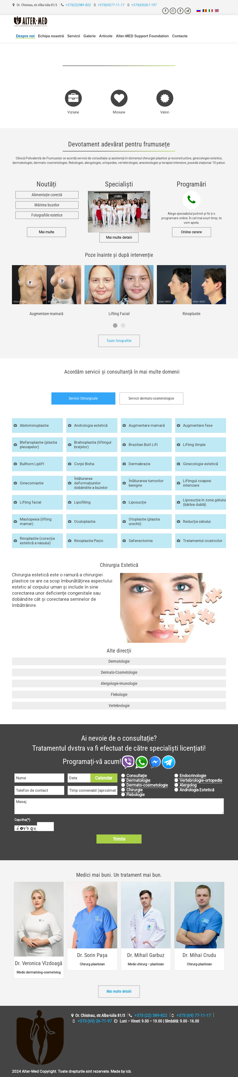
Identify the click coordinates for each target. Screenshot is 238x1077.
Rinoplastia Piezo (88, 540)
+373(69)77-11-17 (111, 5)
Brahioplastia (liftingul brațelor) (92, 444)
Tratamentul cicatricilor (202, 540)
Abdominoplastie (34, 425)
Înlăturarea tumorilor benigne (146, 483)
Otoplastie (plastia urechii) (144, 521)
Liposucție (137, 502)
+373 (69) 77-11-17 (193, 1015)
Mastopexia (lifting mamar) (36, 521)
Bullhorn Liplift (32, 464)
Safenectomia (141, 540)
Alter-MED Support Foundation (142, 36)
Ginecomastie (31, 483)
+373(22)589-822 (78, 5)
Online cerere (191, 232)
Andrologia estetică (91, 425)
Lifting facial (30, 502)
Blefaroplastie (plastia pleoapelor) (38, 444)
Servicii (73, 36)
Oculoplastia (84, 521)
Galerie (89, 36)
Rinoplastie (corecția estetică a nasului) (37, 540)
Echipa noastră (51, 36)
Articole (106, 36)
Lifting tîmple (194, 444)
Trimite (119, 839)
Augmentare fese (198, 425)
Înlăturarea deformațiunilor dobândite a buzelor (91, 483)
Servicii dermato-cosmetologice (151, 398)
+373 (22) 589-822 (150, 1015)
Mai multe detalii (119, 237)
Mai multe (46, 232)
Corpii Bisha (84, 464)
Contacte (180, 36)
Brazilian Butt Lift (143, 444)
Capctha (22, 820)
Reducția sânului (197, 521)
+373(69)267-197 (144, 5)
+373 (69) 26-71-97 (95, 1021)
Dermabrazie (139, 464)
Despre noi (25, 36)
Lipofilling (82, 502)
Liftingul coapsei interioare (197, 483)
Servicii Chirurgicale (83, 398)
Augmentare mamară (147, 425)
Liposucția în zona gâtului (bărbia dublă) (204, 502)
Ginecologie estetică (200, 464)
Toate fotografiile (119, 341)
